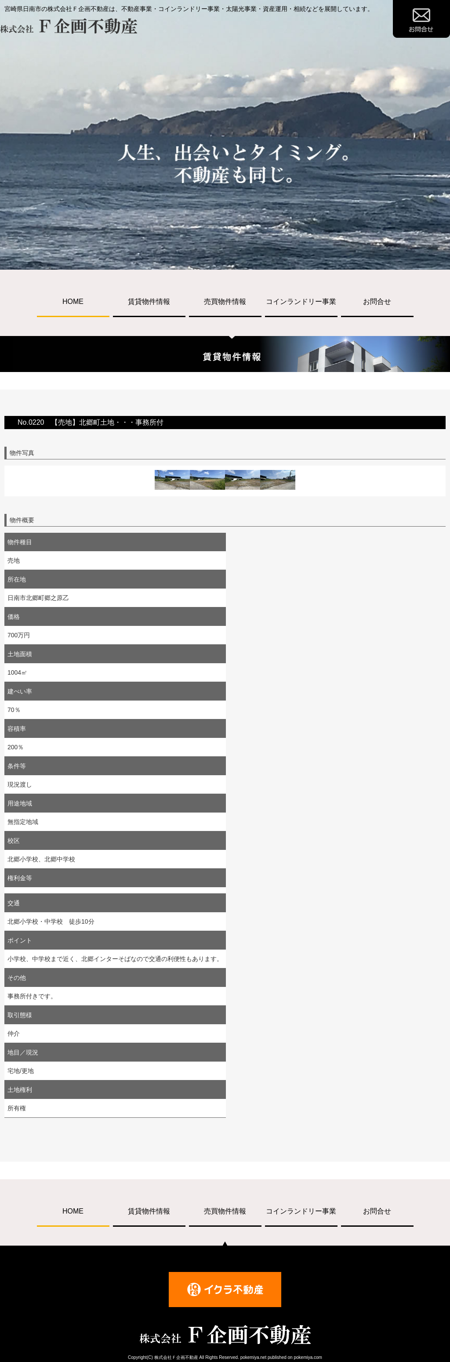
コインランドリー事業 (301, 301)
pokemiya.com (308, 1357)
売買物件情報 (225, 301)
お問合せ (377, 301)
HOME (72, 301)
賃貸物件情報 (149, 301)
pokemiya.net (253, 1357)
